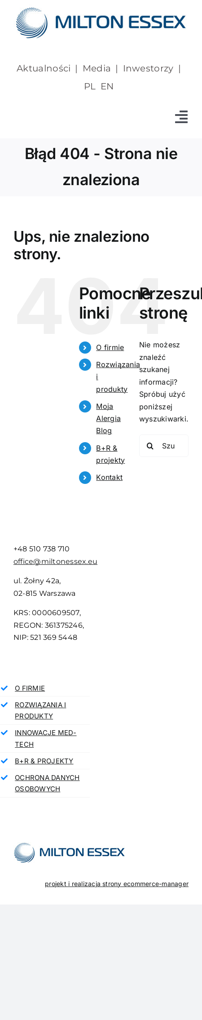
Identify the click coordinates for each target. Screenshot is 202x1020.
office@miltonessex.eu (55, 561)
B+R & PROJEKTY (44, 761)
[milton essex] (101, 8)
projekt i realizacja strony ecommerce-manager (117, 883)
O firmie (110, 347)
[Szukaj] (150, 446)
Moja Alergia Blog (108, 418)
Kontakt (109, 477)
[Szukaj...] (164, 446)
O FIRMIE (30, 688)
